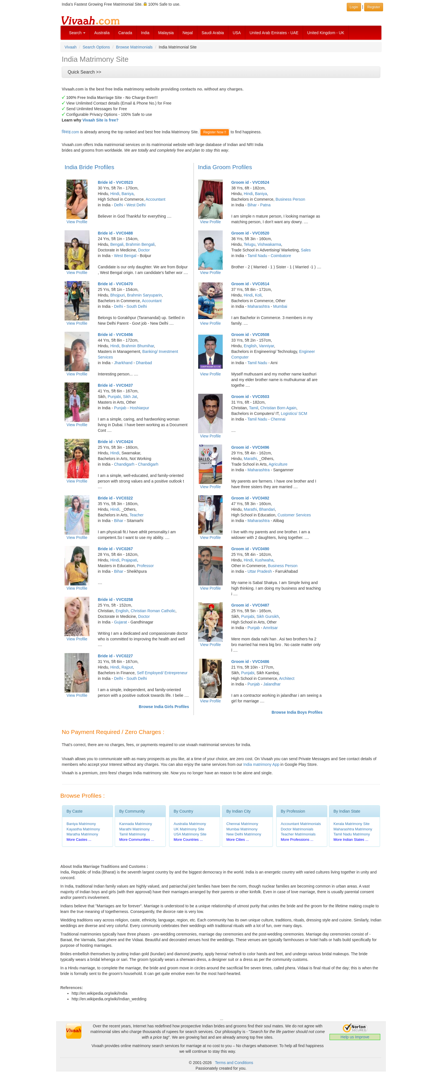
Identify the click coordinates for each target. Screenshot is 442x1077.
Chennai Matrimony (242, 824)
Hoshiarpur (139, 408)
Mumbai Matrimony (242, 829)
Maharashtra (258, 306)
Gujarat (120, 622)
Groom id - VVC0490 (250, 549)
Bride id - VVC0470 (115, 284)
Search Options (96, 47)
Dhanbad (144, 363)
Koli (258, 295)
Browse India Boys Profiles (297, 712)
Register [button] (373, 7)
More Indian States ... (350, 839)
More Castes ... (79, 839)
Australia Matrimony (190, 824)
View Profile (77, 222)
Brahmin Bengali (140, 244)
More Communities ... (136, 839)
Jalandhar (272, 684)
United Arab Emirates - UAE (274, 32)
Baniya (127, 193)
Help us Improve (355, 1037)
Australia (101, 32)
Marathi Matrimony (134, 829)
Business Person (290, 199)
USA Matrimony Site (190, 834)
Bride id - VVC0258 (115, 599)
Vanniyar (266, 346)
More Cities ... (237, 839)
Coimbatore (281, 255)
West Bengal (125, 255)
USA (237, 32)
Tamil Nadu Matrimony (351, 834)
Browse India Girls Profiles (164, 706)
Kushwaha (264, 560)
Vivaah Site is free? (100, 120)
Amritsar (270, 627)
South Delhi (137, 306)
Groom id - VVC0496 (250, 447)
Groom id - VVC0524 (250, 182)
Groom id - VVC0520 (250, 233)
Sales (306, 250)
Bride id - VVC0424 (115, 441)
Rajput (127, 667)
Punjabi (114, 396)
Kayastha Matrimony (83, 829)
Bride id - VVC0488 (115, 233)
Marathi (250, 458)
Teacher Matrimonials (298, 834)
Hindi (114, 193)
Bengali (116, 244)
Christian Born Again (278, 408)
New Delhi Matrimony (243, 834)
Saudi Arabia (213, 32)
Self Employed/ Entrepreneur (162, 673)
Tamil (253, 408)
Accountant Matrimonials (301, 824)
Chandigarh (124, 464)
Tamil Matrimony (132, 834)
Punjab (120, 408)
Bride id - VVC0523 (115, 182)
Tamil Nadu (257, 255)
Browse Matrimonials (134, 47)
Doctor (144, 250)
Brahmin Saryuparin (144, 295)
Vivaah (71, 47)
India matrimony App (261, 764)
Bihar (118, 520)
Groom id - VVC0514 (250, 284)
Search (77, 32)
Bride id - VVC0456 (115, 334)
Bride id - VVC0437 (115, 385)
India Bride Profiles (89, 167)
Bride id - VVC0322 (115, 498)
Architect (286, 678)
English (122, 611)
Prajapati (129, 560)
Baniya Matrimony (81, 824)
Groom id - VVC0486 (250, 661)
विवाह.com (70, 132)
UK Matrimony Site (189, 829)
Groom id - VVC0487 (250, 605)
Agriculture (278, 464)
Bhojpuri (117, 295)
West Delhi (136, 205)
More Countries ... (188, 839)
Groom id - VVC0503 (250, 396)
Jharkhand (123, 363)
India (145, 32)
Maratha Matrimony (82, 834)
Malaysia (166, 32)
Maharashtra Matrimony (352, 829)
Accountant (155, 199)
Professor (145, 565)
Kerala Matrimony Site (351, 824)
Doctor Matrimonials (297, 829)
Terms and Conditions (234, 1062)
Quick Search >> (84, 72)
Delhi (118, 205)
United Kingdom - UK (325, 32)
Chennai (278, 419)
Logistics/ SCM (294, 413)
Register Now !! (214, 132)
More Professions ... (297, 839)
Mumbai (280, 306)
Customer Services (294, 515)
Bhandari (267, 509)
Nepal (187, 32)
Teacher (136, 515)
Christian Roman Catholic (153, 611)
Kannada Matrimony (135, 824)
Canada (125, 32)
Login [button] (354, 7)
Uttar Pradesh (259, 571)
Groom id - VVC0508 (250, 334)
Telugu (249, 244)
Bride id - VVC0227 (115, 656)
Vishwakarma (269, 244)
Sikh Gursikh (268, 616)
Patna (265, 205)
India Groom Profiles (225, 167)
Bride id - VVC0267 (115, 549)
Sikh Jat (130, 396)
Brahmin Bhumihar (137, 346)
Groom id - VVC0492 (250, 498)
